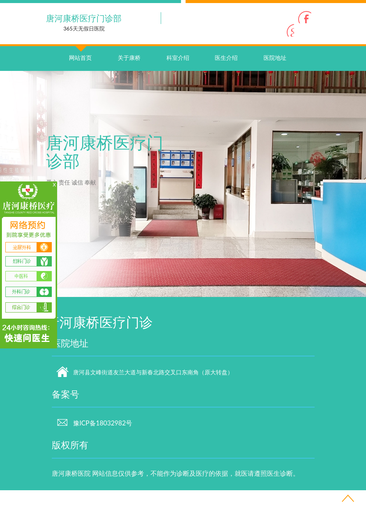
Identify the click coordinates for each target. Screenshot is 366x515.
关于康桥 (129, 82)
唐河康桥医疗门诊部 (83, 18)
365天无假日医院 (84, 28)
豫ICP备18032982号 (94, 448)
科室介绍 (177, 82)
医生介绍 (226, 82)
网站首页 (80, 75)
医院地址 (275, 82)
